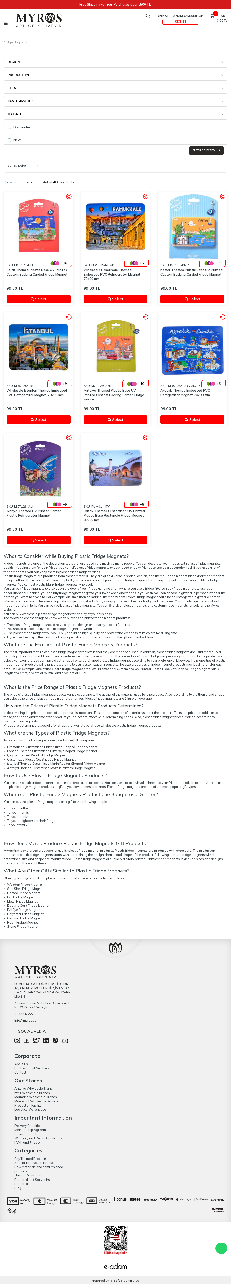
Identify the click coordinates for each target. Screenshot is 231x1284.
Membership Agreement (32, 1130)
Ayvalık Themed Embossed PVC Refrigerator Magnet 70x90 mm (185, 392)
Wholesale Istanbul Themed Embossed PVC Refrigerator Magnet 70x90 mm (37, 392)
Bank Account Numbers (31, 1068)
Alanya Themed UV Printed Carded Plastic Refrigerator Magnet (34, 513)
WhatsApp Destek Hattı (221, 1248)
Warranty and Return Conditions (38, 1138)
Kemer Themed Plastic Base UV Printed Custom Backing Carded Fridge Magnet (191, 272)
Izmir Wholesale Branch (32, 1093)
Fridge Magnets (15, 42)
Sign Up (163, 15)
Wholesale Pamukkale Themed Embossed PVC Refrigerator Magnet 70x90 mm (112, 274)
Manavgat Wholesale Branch (36, 1101)
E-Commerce (130, 1280)
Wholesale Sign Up (187, 15)
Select (47, 299)
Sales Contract (25, 1134)
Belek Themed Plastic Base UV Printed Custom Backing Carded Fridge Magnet (37, 272)
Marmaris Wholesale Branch (35, 1097)
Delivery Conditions (28, 1126)
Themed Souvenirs (28, 1175)
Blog (17, 1188)
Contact (20, 1072)
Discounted (19, 127)
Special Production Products (35, 1163)
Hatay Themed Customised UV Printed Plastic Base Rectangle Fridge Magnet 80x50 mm (114, 515)
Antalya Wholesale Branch (34, 1088)
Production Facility (27, 1105)
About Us (21, 1064)
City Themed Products (30, 1159)
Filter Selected (206, 150)
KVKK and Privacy (27, 1142)
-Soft (115, 1280)
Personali (21, 1184)
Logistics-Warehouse (30, 1109)
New (14, 140)
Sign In (180, 22)
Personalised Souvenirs (32, 1180)
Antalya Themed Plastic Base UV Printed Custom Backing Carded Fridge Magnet (114, 395)
